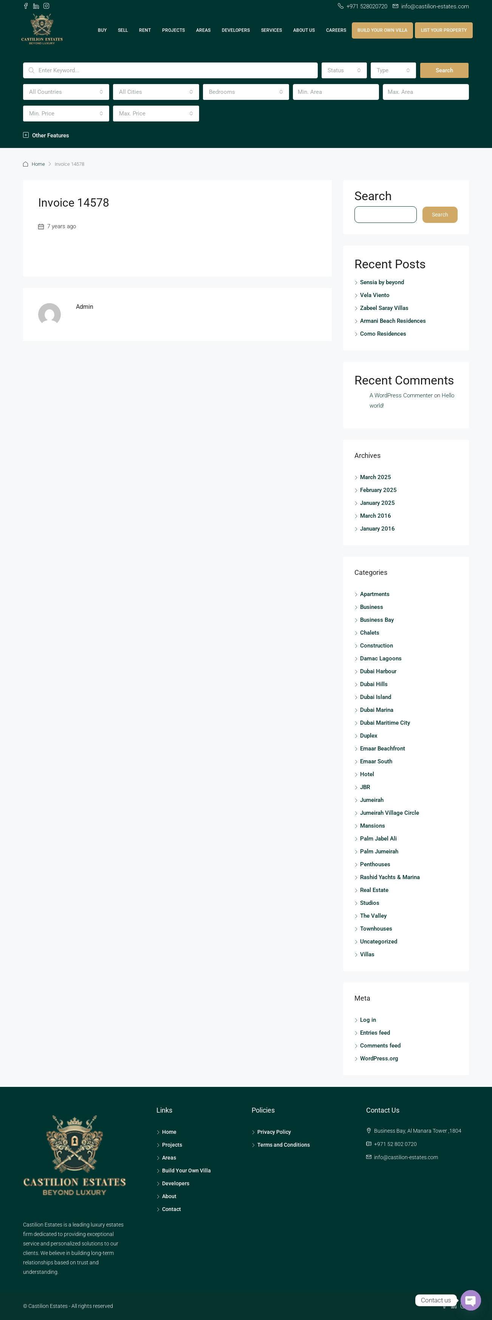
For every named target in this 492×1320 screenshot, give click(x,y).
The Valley (373, 915)
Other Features (46, 135)
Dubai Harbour (378, 671)
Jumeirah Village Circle (389, 812)
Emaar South (376, 761)
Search (444, 70)
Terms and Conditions (283, 1144)
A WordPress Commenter (401, 395)
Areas (203, 30)
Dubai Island (375, 696)
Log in (368, 1019)
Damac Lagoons (381, 658)
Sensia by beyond (382, 281)
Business (371, 606)
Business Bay (377, 619)
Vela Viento (375, 294)
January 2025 (377, 502)
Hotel (367, 774)
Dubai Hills (374, 683)
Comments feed (380, 1045)
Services (271, 30)
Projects (173, 30)
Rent (145, 30)
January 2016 (377, 528)
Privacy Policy (274, 1132)
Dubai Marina (376, 709)
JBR (365, 786)
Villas (367, 954)
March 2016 (375, 515)
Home (38, 164)
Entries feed (375, 1032)
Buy (102, 30)
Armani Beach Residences (393, 320)
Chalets (369, 632)
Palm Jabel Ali (378, 838)
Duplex (369, 735)
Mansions (372, 825)
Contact (171, 1209)
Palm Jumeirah (379, 851)
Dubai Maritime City (385, 722)
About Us (304, 30)
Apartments (375, 593)
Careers (336, 30)
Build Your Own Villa (382, 30)
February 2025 (378, 489)
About (169, 1196)
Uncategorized (378, 941)
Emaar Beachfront (382, 748)
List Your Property (444, 30)
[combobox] (344, 70)
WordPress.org (379, 1058)
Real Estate (374, 889)
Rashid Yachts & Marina (390, 876)
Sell (123, 30)
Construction (376, 645)
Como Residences (383, 333)
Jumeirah (372, 799)
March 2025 (375, 476)
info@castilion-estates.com (406, 1157)
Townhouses (376, 928)
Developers (236, 30)
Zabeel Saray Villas (384, 307)
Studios (369, 902)
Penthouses (375, 864)
